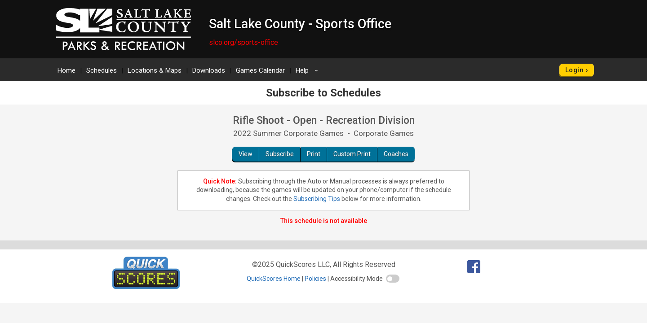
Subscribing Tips (316, 198)
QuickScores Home (274, 278)
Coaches (396, 153)
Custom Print (352, 153)
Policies (315, 278)
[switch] (392, 279)
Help (308, 70)
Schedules (101, 70)
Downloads (208, 70)
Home (66, 70)
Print (313, 153)
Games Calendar (260, 70)
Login (574, 70)
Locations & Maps (155, 70)
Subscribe (280, 153)
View (246, 153)
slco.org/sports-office (243, 42)
